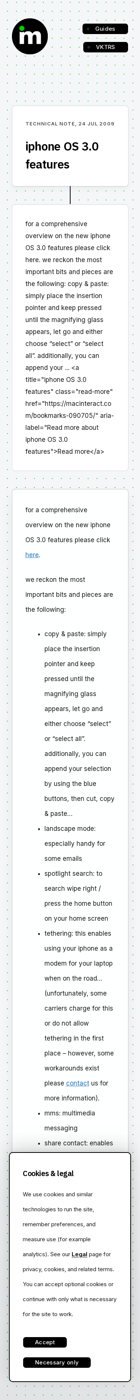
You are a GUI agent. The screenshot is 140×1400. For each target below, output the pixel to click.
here (32, 555)
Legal (79, 1254)
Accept (45, 1342)
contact (77, 1083)
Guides (105, 28)
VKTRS (105, 47)
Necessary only (57, 1362)
